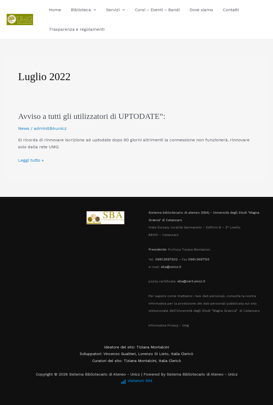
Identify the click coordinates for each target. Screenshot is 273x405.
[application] (91, 10)
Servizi (112, 10)
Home (54, 9)
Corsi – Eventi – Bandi (152, 9)
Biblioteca (81, 10)
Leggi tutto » (31, 160)
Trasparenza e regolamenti (76, 29)
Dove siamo (195, 9)
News (23, 128)
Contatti (223, 9)
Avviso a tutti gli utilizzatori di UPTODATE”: (92, 116)
